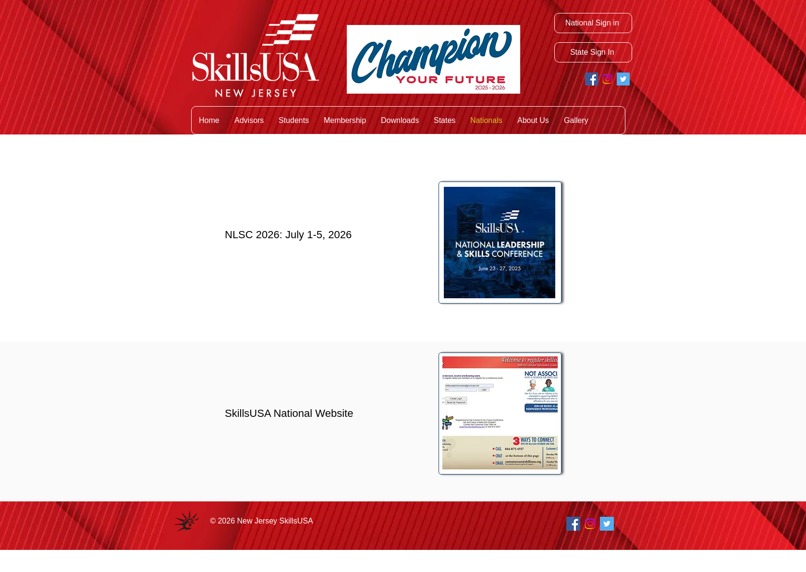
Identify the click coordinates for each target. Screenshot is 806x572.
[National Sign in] (593, 23)
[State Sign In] (593, 52)
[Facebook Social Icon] (591, 79)
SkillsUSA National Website (289, 413)
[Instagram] (607, 79)
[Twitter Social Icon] (623, 79)
